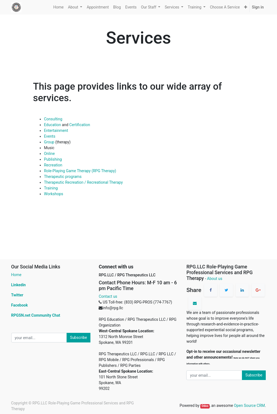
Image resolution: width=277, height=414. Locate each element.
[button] (245, 7)
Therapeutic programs (62, 176)
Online (49, 153)
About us (214, 278)
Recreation (53, 165)
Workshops (53, 194)
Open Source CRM (249, 405)
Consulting (53, 119)
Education (52, 125)
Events (49, 136)
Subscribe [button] (78, 337)
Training (51, 188)
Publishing (53, 159)
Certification (79, 125)
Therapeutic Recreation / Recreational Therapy (83, 182)
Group (49, 142)
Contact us (108, 296)
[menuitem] (58, 7)
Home (16, 275)
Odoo (205, 406)
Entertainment (56, 130)
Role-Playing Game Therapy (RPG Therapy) (80, 171)
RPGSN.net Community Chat (35, 315)
